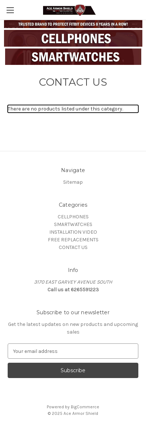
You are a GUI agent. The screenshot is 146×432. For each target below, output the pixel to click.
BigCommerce (85, 406)
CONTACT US (73, 247)
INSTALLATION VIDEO (73, 232)
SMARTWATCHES (73, 224)
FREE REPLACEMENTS (73, 240)
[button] (73, 38)
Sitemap (73, 182)
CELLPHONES (73, 217)
